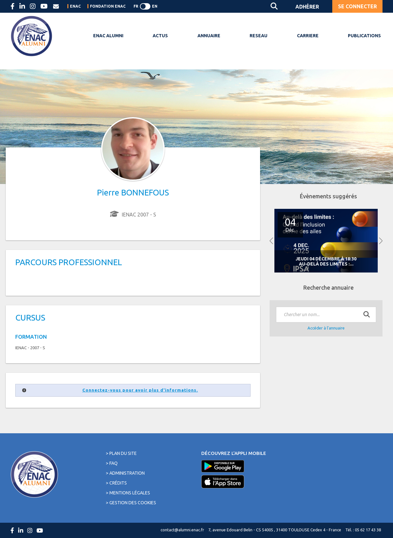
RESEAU (258, 35)
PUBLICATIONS (364, 35)
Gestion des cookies (132, 502)
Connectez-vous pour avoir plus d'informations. (140, 390)
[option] (326, 241)
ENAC (75, 6)
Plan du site (123, 453)
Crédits (118, 482)
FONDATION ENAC (108, 6)
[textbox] (326, 314)
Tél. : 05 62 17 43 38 (363, 529)
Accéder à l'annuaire (326, 328)
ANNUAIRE (208, 35)
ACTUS (160, 35)
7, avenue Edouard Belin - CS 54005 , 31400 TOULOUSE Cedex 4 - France (274, 529)
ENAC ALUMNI (108, 35)
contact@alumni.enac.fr (182, 529)
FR (136, 6)
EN (154, 6)
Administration (127, 473)
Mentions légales (129, 492)
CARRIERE (308, 35)
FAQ (113, 463)
